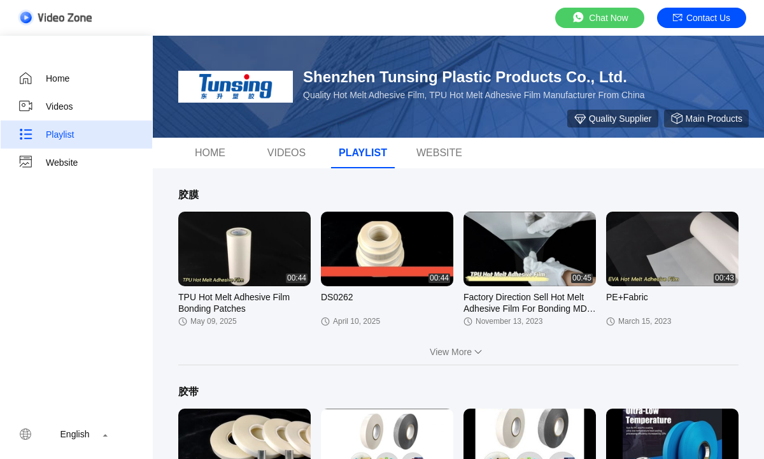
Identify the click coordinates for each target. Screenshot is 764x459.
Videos (45, 106)
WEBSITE (439, 152)
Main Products (706, 118)
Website (48, 162)
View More (458, 352)
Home (43, 78)
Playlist (46, 134)
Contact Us (701, 18)
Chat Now (599, 17)
